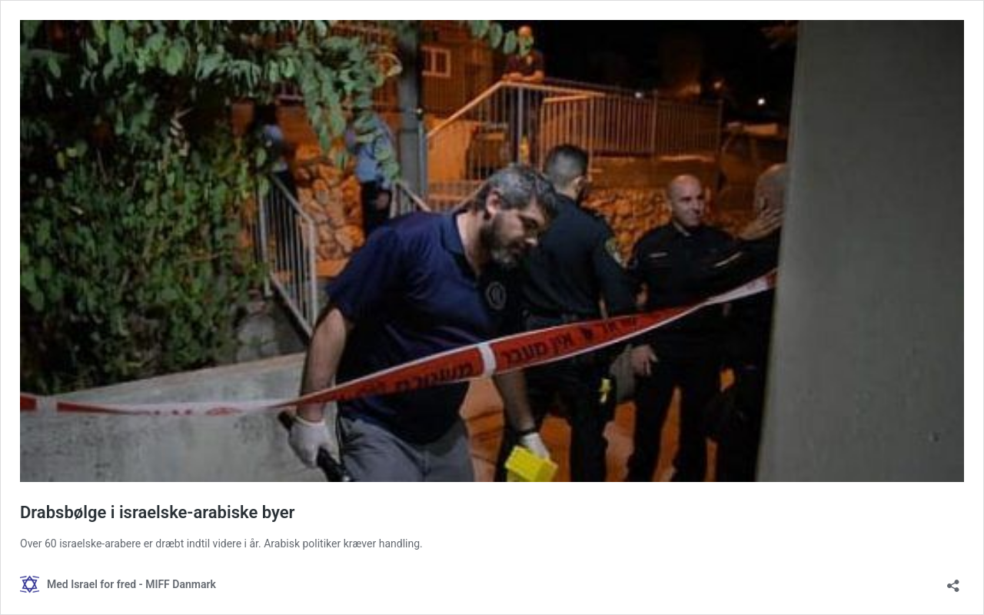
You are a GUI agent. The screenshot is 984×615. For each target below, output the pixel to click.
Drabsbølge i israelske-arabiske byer (157, 512)
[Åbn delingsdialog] (953, 581)
